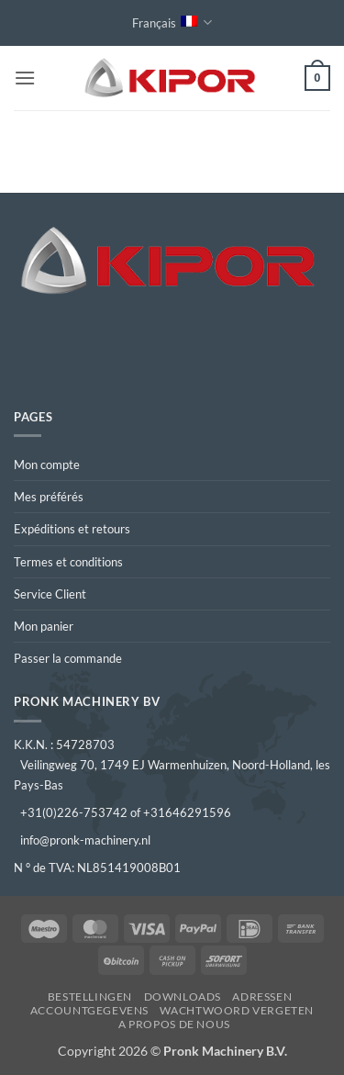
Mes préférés (48, 496)
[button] (25, 77)
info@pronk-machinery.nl (85, 840)
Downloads (183, 996)
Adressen (262, 996)
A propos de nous (174, 1024)
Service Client (50, 594)
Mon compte (47, 464)
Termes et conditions (68, 561)
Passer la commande (68, 658)
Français (172, 22)
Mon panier (43, 626)
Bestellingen (90, 996)
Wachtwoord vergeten (237, 1010)
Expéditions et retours (72, 528)
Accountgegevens (89, 1010)
